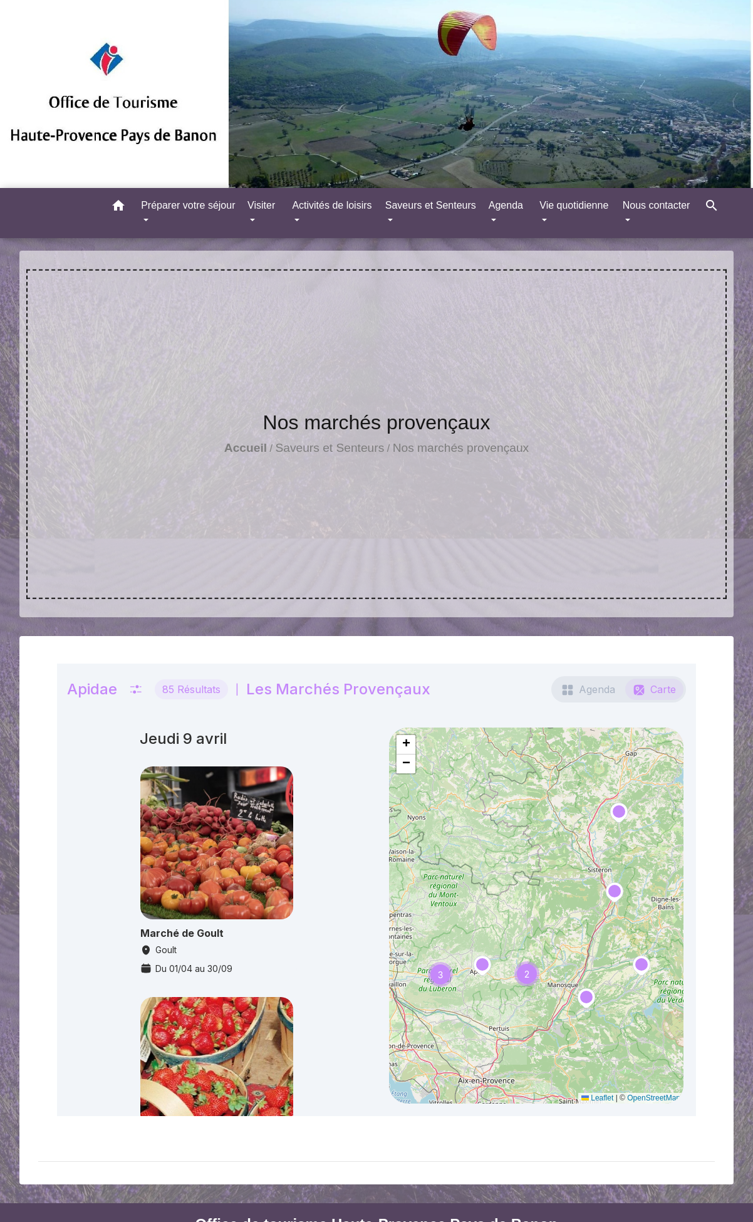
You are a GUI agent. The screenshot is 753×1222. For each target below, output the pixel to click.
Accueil (245, 447)
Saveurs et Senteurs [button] (430, 205)
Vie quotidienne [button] (573, 205)
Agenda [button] (506, 205)
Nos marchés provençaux (461, 447)
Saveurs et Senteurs (329, 447)
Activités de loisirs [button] (331, 205)
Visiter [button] (261, 205)
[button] (118, 207)
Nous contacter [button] (656, 205)
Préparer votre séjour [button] (188, 205)
